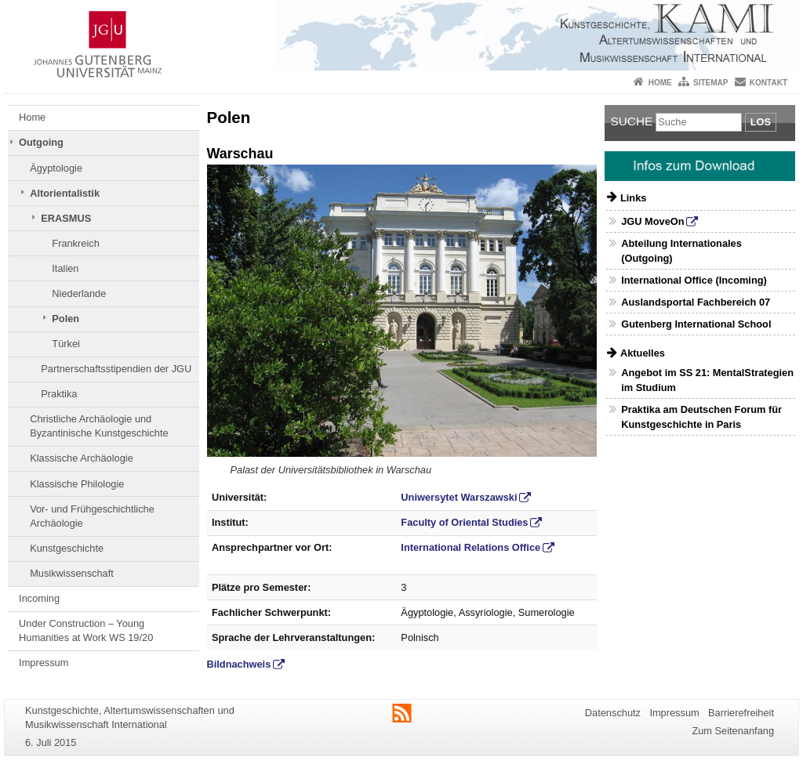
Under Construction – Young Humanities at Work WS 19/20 (86, 630)
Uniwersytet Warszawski (459, 497)
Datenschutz (613, 713)
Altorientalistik (65, 193)
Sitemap (710, 82)
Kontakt (768, 82)
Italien (65, 268)
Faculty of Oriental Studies (464, 522)
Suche (632, 121)
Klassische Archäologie (81, 458)
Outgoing (41, 142)
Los (760, 122)
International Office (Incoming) (694, 280)
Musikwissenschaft (72, 573)
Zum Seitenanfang (733, 731)
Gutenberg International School (696, 324)
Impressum (43, 662)
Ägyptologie (56, 168)
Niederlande (79, 293)
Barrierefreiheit (741, 713)
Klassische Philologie (77, 484)
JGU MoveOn (652, 221)
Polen (65, 318)
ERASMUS (66, 218)
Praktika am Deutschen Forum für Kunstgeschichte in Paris (701, 417)
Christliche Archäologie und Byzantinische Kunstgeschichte (99, 426)
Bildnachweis (239, 664)
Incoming (39, 598)
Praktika (59, 394)
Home (660, 82)
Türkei (66, 343)
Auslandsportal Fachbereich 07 (695, 302)
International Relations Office (470, 547)
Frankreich (75, 243)
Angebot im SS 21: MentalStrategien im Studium (707, 380)
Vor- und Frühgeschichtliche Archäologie (92, 516)
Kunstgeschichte (67, 548)
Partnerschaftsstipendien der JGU (116, 369)
